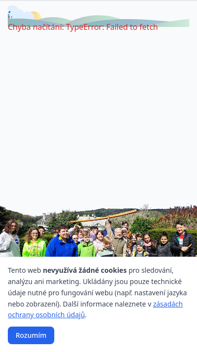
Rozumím (31, 335)
